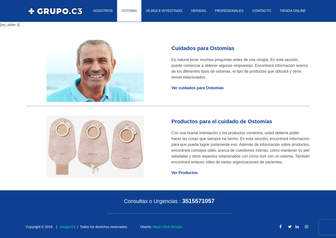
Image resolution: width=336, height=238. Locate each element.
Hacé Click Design (167, 227)
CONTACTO (261, 11)
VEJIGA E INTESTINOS (164, 11)
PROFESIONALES (229, 11)
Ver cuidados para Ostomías (198, 88)
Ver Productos (185, 173)
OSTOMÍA (129, 11)
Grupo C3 (68, 227)
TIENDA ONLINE (293, 11)
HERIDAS (198, 11)
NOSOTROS (103, 11)
